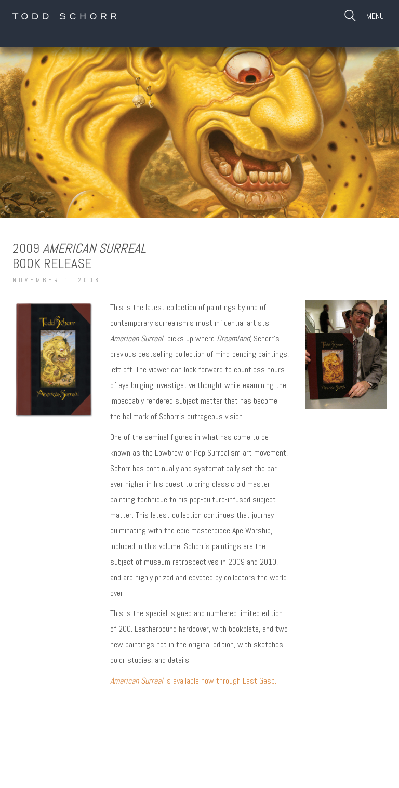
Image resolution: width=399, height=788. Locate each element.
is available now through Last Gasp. (193, 680)
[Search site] (350, 17)
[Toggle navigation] (376, 16)
